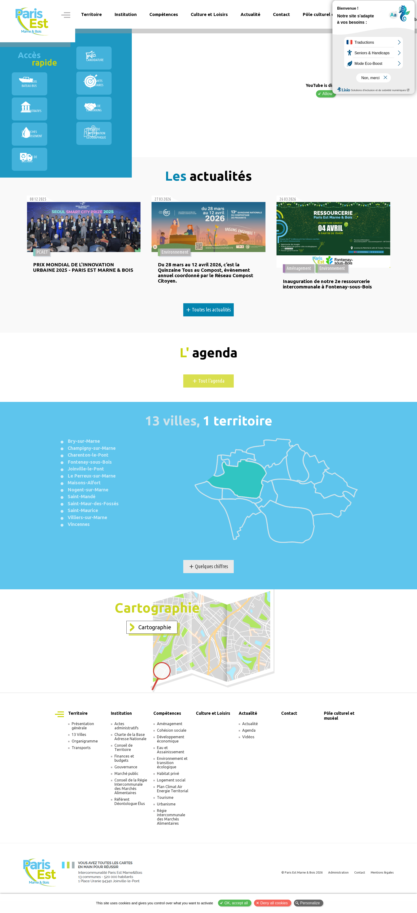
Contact (281, 14)
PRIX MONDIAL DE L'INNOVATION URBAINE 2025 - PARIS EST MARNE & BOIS (78, 287)
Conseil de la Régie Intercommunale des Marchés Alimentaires (130, 806)
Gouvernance (125, 787)
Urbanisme (166, 824)
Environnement (175, 269)
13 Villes (79, 754)
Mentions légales (380, 892)
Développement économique (170, 759)
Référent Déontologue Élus (129, 821)
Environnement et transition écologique (172, 782)
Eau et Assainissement (170, 769)
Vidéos (248, 757)
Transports (81, 767)
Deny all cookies (274, 903)
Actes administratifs (126, 746)
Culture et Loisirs (209, 14)
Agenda (249, 750)
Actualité (250, 744)
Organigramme (85, 761)
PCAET (42, 269)
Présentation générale (83, 746)
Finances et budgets (124, 778)
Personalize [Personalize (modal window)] (310, 903)
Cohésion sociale (171, 750)
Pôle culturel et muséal (327, 14)
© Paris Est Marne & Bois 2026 (292, 892)
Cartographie (154, 644)
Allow (327, 93)
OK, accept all (236, 903)
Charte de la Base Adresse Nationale (130, 756)
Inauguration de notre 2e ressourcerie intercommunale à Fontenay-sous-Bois (329, 284)
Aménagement (299, 269)
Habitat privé (168, 793)
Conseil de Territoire (123, 767)
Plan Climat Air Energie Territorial (172, 808)
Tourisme (165, 817)
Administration (332, 892)
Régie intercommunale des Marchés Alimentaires (171, 836)
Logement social (171, 800)
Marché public (126, 793)
